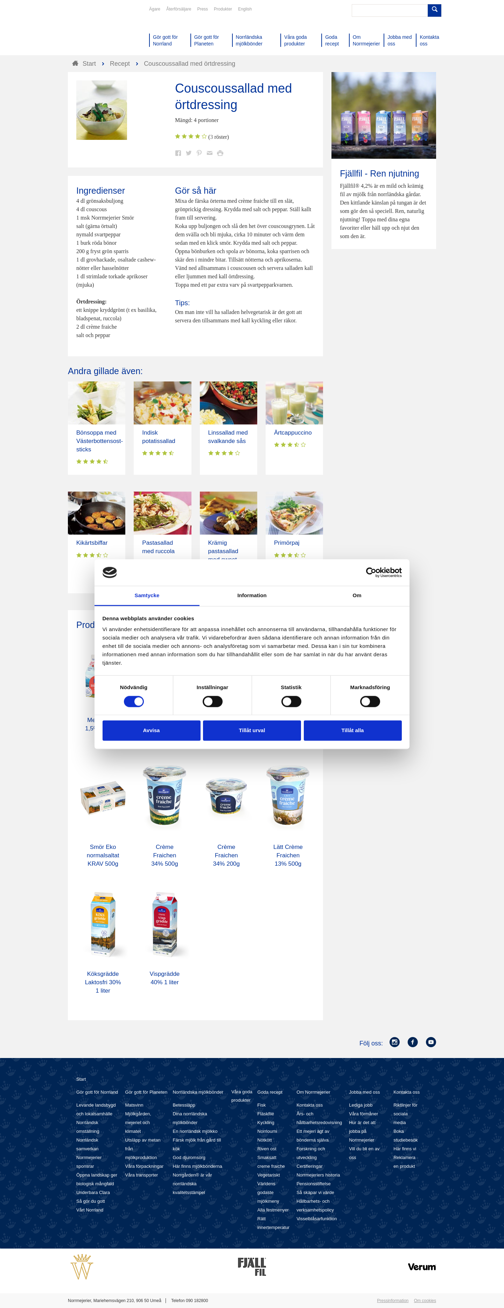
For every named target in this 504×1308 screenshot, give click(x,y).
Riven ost (266, 1148)
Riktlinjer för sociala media (405, 1113)
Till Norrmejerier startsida (94, 31)
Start (81, 1079)
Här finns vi (404, 1148)
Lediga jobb (360, 1105)
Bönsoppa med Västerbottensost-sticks (99, 441)
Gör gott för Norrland (97, 1092)
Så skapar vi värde (315, 1192)
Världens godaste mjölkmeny (268, 1192)
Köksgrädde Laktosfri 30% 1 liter (103, 982)
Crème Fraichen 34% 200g (226, 855)
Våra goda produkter (241, 1096)
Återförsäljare (178, 9)
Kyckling (265, 1122)
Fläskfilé (265, 1113)
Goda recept (269, 1092)
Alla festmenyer (273, 1210)
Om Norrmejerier (313, 1092)
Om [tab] (356, 596)
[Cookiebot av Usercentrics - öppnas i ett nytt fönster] (371, 572)
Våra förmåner (363, 1113)
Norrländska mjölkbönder (198, 1092)
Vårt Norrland (89, 1210)
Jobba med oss (364, 1092)
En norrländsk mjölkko (195, 1131)
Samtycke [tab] (147, 596)
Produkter (223, 9)
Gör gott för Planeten (146, 1092)
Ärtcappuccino (293, 432)
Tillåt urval (252, 731)
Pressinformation (392, 1300)
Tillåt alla (353, 731)
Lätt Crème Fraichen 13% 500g (288, 855)
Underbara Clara (93, 1192)
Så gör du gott (90, 1201)
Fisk (261, 1105)
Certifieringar (309, 1166)
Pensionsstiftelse (313, 1183)
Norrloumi (267, 1131)
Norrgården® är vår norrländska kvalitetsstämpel (192, 1183)
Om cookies (425, 1300)
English (245, 9)
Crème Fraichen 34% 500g (164, 855)
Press (202, 9)
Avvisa (151, 731)
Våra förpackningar (144, 1166)
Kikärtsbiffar (91, 542)
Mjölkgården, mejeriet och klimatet (138, 1122)
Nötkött (264, 1140)
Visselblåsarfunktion (316, 1218)
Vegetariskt (268, 1175)
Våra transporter (141, 1175)
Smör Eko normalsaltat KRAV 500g (103, 855)
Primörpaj (287, 542)
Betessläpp (184, 1105)
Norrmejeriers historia (318, 1175)
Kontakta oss (309, 1105)
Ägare (154, 9)
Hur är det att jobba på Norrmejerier (362, 1131)
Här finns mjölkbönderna (197, 1166)
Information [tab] (252, 596)
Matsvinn (134, 1105)
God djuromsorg (189, 1157)
